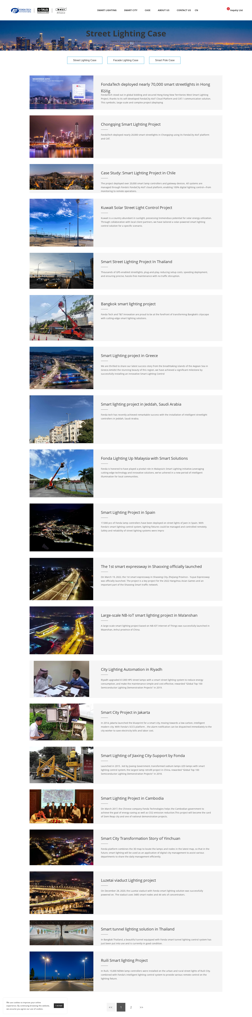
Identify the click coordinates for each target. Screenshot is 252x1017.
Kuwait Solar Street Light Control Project (136, 207)
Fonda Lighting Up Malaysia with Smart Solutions (144, 458)
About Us (163, 10)
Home (114, 41)
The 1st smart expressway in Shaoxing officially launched (151, 566)
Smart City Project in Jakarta (125, 712)
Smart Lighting (107, 10)
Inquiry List (235, 9)
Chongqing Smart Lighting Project (131, 124)
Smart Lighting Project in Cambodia (132, 798)
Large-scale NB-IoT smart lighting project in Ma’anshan (149, 615)
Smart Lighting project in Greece (129, 355)
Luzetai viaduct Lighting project (128, 880)
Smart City (130, 10)
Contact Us (184, 10)
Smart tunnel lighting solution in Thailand (138, 929)
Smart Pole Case (165, 60)
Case (147, 10)
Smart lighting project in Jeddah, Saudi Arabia (141, 404)
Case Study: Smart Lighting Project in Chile (138, 172)
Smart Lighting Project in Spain (128, 512)
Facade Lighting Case (125, 60)
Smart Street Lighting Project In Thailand (136, 261)
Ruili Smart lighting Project (124, 960)
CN (196, 10)
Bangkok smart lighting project (128, 303)
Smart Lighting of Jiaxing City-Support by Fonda (143, 755)
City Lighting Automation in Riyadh (131, 669)
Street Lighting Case (130, 41)
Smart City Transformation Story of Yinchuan (140, 838)
